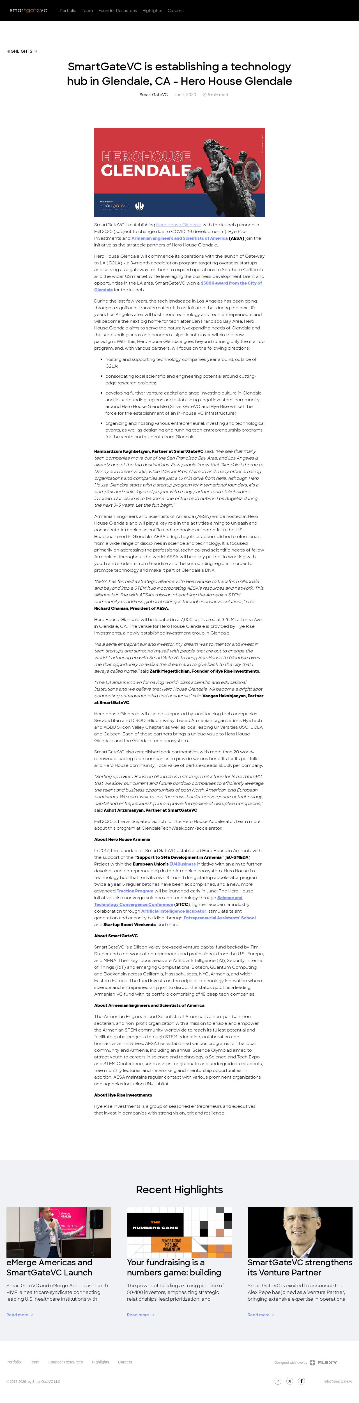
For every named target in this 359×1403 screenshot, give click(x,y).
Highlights (152, 10)
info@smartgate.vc (339, 1381)
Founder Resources (117, 10)
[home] (28, 11)
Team (87, 10)
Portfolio (68, 10)
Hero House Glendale (178, 225)
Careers (175, 10)
